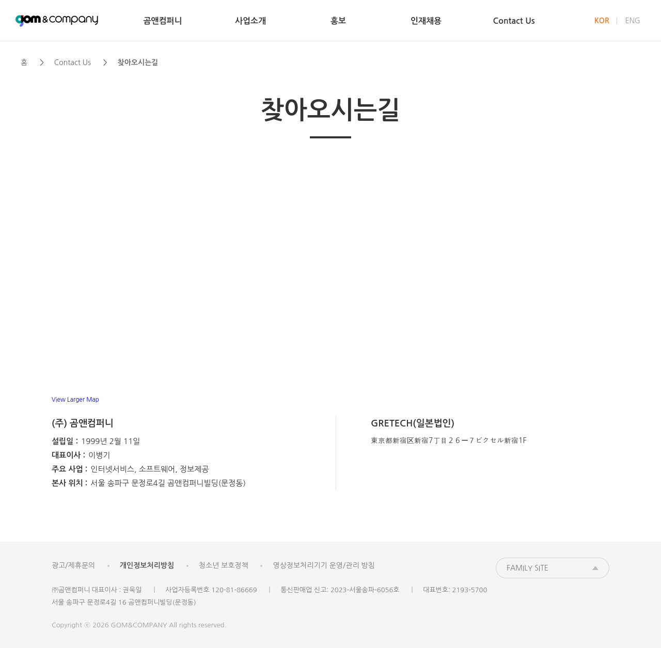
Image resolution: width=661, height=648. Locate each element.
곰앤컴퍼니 (56, 20)
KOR (601, 20)
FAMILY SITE (527, 568)
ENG (632, 20)
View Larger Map (75, 400)
